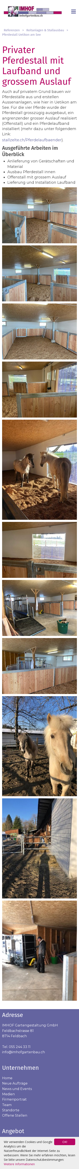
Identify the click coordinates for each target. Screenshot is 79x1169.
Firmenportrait (14, 1099)
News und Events (17, 1089)
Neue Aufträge (15, 1083)
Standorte (10, 1110)
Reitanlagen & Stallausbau (45, 30)
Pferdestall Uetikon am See (21, 35)
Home (7, 1078)
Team (7, 1105)
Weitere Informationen (19, 1164)
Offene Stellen (14, 1115)
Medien (8, 1094)
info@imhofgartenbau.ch (23, 1052)
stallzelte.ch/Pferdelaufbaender (32, 140)
